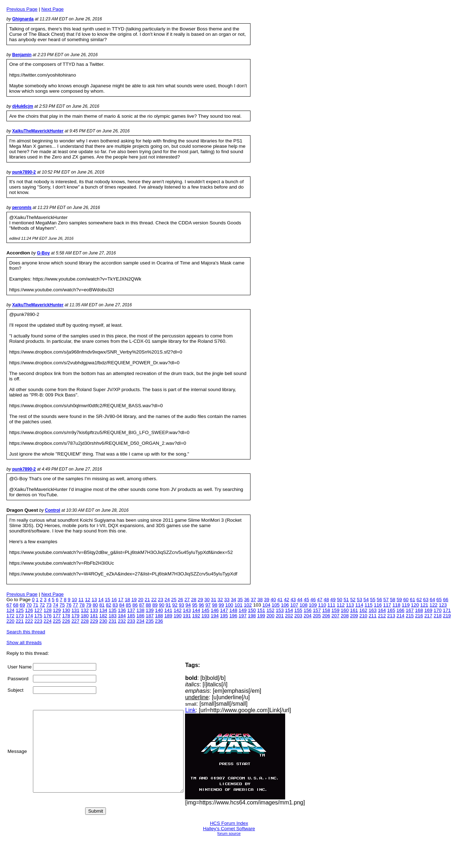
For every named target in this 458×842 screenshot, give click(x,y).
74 (55, 605)
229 (94, 621)
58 (392, 599)
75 (62, 605)
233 (131, 621)
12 (87, 599)
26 (180, 599)
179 (75, 615)
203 (298, 615)
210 (363, 615)
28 (193, 599)
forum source (229, 833)
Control (52, 510)
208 (345, 615)
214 (400, 615)
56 (379, 599)
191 (187, 615)
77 (75, 605)
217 (428, 615)
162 (363, 610)
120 (415, 605)
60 (406, 599)
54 (366, 599)
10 (74, 599)
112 (341, 605)
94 (188, 605)
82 (108, 605)
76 (69, 605)
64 (432, 599)
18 (127, 599)
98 (214, 605)
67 (9, 605)
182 (103, 615)
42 (286, 599)
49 (333, 599)
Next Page (53, 9)
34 (233, 599)
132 (85, 610)
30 (207, 599)
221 (20, 621)
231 (112, 621)
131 (75, 610)
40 (273, 599)
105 (275, 605)
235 (150, 621)
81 (101, 605)
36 (246, 599)
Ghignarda (23, 18)
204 (308, 615)
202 (289, 615)
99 (221, 605)
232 (122, 621)
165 (391, 610)
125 (20, 610)
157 (317, 610)
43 (293, 599)
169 (428, 610)
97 (208, 605)
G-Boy (43, 252)
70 (29, 605)
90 (161, 605)
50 (339, 599)
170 (438, 610)
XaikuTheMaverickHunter (37, 130)
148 (233, 610)
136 (122, 610)
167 (410, 610)
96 (201, 605)
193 (205, 615)
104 (266, 605)
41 (280, 599)
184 (122, 615)
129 (57, 610)
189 (168, 615)
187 (150, 615)
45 (306, 599)
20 (140, 599)
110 (322, 605)
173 (20, 615)
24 (167, 599)
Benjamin (21, 54)
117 (387, 605)
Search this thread (25, 631)
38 (260, 599)
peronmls (21, 207)
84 (122, 605)
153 (280, 610)
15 (107, 599)
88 (148, 605)
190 (177, 615)
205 (317, 615)
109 (313, 605)
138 (140, 610)
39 (266, 599)
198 (252, 615)
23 (160, 599)
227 (75, 621)
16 (114, 599)
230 (103, 621)
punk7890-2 (24, 172)
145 (205, 610)
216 (419, 615)
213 (391, 615)
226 (66, 621)
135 (112, 610)
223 (38, 621)
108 (303, 605)
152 (270, 610)
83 (115, 605)
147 (224, 610)
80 (95, 605)
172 (10, 615)
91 (168, 605)
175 (38, 615)
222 (29, 621)
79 (88, 605)
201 (280, 615)
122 (434, 605)
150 (252, 610)
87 (142, 605)
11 (81, 599)
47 (319, 599)
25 (173, 599)
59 (399, 599)
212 (382, 615)
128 (48, 610)
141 (168, 610)
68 (16, 605)
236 (159, 621)
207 (335, 615)
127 (38, 610)
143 (187, 610)
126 (29, 610)
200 (270, 615)
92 (174, 605)
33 (227, 599)
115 (368, 605)
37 (253, 599)
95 (195, 605)
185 (131, 615)
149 (243, 610)
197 (243, 615)
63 (426, 599)
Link (208, 710)
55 (372, 599)
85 (128, 605)
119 (406, 605)
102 (248, 605)
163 (372, 610)
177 (57, 615)
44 (299, 599)
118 (396, 605)
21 (147, 599)
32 (220, 599)
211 (372, 615)
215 (410, 615)
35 (240, 599)
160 (345, 610)
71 (35, 605)
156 (308, 610)
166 (400, 610)
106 (285, 605)
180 (85, 615)
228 (85, 621)
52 (353, 599)
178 (66, 615)
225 (57, 621)
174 (29, 615)
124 (10, 610)
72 (42, 605)
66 (445, 599)
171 (447, 610)
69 (22, 605)
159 (335, 610)
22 (154, 599)
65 (439, 599)
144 (196, 610)
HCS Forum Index (229, 823)
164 (382, 610)
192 (196, 615)
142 (177, 610)
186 (140, 615)
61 (412, 599)
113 (350, 605)
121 (424, 605)
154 (289, 610)
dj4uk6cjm (22, 106)
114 (359, 605)
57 (386, 599)
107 (294, 605)
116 (378, 605)
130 (66, 610)
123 (443, 605)
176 (48, 615)
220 (10, 621)
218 (438, 615)
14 (101, 599)
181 (94, 615)
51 (346, 599)
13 (94, 599)
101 (238, 605)
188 (159, 615)
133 (94, 610)
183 (112, 615)
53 (359, 599)
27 (187, 599)
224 (48, 621)
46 (313, 599)
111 (331, 605)
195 (224, 615)
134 (103, 610)
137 (131, 610)
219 (447, 615)
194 (215, 615)
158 (326, 610)
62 (419, 599)
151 (261, 610)
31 (213, 599)
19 (134, 599)
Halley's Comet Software (229, 828)
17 (120, 599)
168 (419, 610)
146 (215, 610)
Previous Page (22, 9)
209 (354, 615)
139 (150, 610)
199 (261, 615)
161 (354, 610)
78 (82, 605)
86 (135, 605)
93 (181, 605)
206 (326, 615)
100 (229, 605)
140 (159, 610)
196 (233, 615)
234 (140, 621)
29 (200, 599)
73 (49, 605)
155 (298, 610)
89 (155, 605)
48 (326, 599)
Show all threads (24, 642)
